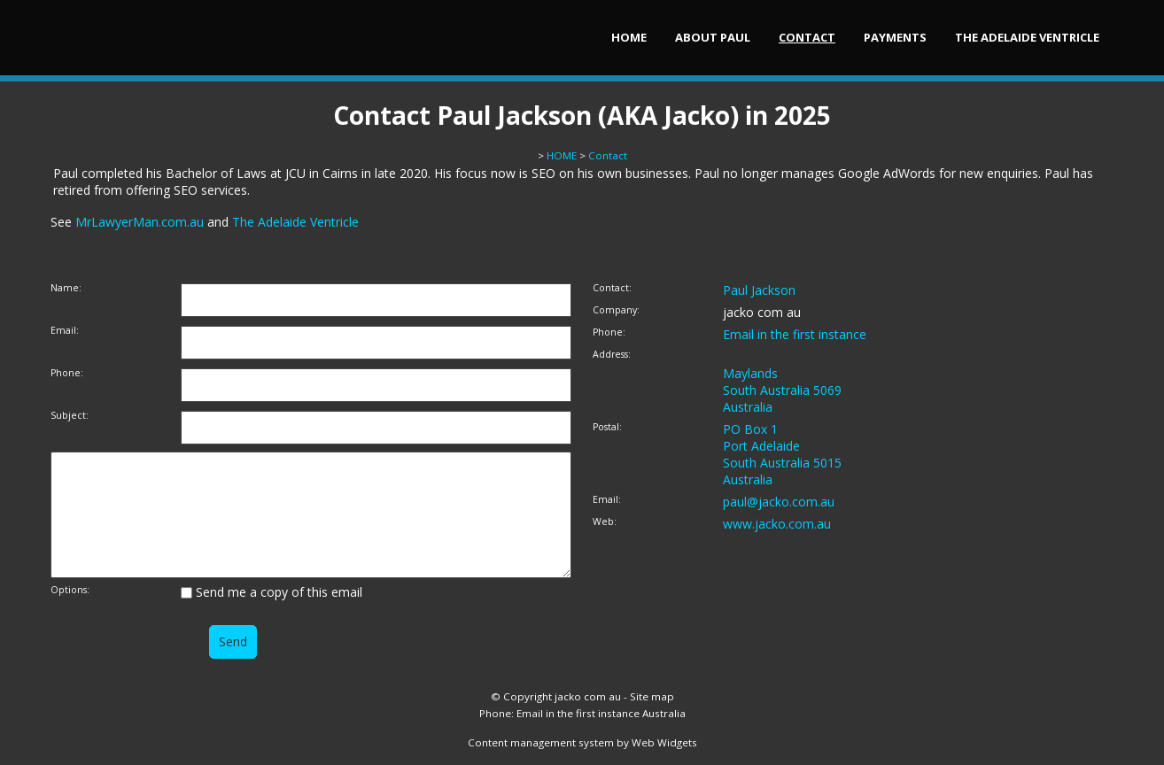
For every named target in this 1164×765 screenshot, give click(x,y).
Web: (605, 521)
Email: (64, 330)
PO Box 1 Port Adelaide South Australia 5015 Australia (782, 454)
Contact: (612, 288)
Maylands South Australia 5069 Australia (782, 390)
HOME (629, 37)
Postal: (607, 427)
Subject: (69, 415)
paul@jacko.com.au (778, 501)
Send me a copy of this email (271, 591)
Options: (69, 589)
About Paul (712, 37)
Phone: (66, 373)
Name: (65, 288)
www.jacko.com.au (777, 523)
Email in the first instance (794, 334)
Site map (652, 696)
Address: (612, 354)
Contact (807, 37)
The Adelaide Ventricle (1027, 37)
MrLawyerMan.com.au (139, 221)
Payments (895, 37)
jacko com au (588, 696)
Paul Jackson (759, 290)
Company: (616, 310)
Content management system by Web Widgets (582, 742)
